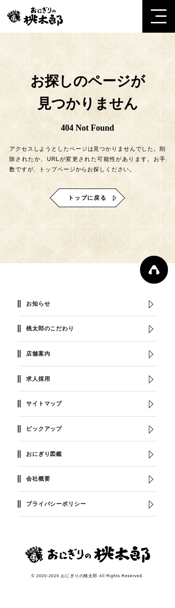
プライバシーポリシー (56, 504)
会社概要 (38, 478)
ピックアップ (44, 429)
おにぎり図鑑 (44, 454)
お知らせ (38, 304)
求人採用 (38, 379)
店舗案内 (38, 353)
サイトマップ (44, 403)
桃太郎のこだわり (50, 328)
